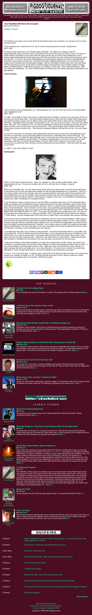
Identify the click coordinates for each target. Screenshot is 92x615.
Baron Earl (23, 307)
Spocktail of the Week (8, 524)
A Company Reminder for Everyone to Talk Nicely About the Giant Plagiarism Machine (55, 587)
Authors (44, 604)
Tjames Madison (12, 26)
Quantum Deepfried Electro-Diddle (9, 503)
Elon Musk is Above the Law (34, 551)
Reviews (49, 606)
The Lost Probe (23, 510)
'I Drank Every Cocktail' (32, 569)
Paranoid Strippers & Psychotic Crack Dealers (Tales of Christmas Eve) (47, 426)
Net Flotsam (8, 318)
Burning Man (56, 452)
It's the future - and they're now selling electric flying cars (44, 545)
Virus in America (9, 355)
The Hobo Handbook (31, 593)
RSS (57, 608)
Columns (42, 606)
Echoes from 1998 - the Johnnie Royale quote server (43, 575)
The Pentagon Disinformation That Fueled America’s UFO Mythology (49, 581)
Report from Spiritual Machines (29, 409)
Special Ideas (9, 421)
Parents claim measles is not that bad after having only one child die (45, 342)
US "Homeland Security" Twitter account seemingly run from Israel (48, 557)
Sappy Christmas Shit (8, 440)
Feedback (50, 608)
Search (43, 608)
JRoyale (22, 448)
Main (38, 604)
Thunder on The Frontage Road (29, 288)
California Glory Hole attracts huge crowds (34, 306)
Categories (52, 604)
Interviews (57, 606)
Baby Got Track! (23, 489)
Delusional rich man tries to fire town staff (34, 360)
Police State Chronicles (8, 336)
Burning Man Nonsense (8, 459)
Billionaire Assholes (8, 390)
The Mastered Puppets (26, 467)
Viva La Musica (81, 36)
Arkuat (21, 411)
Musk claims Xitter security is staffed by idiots (36, 377)
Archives (36, 608)
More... (85, 292)
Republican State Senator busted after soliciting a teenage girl (43, 323)
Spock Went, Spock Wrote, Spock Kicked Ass (36, 446)
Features (34, 606)
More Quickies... (83, 596)
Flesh (21, 290)
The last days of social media (34, 563)
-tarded (8, 372)
